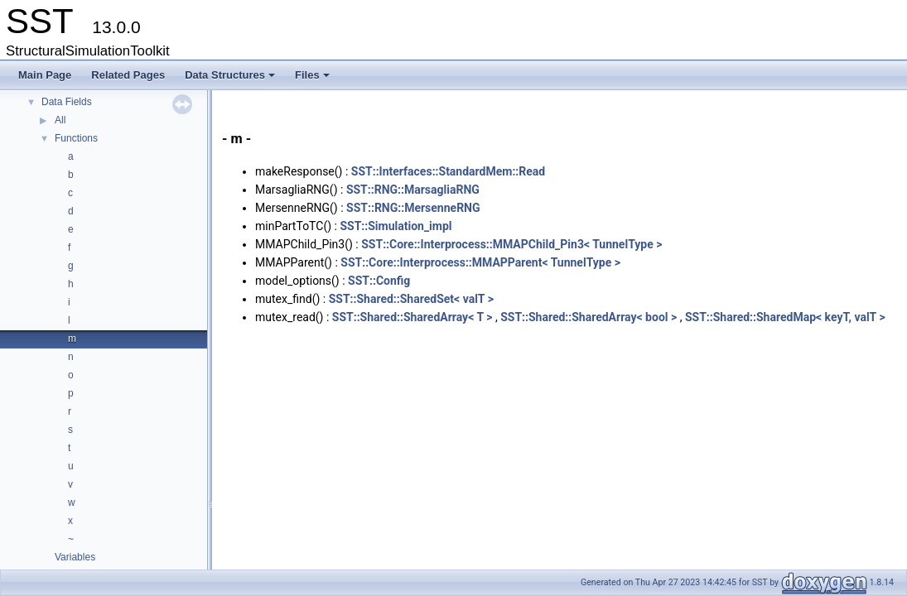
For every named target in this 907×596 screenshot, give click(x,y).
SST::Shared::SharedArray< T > (412, 317)
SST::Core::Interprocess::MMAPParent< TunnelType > (480, 262)
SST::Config (379, 280)
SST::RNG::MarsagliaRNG (413, 189)
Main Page (44, 75)
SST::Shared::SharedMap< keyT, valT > (785, 317)
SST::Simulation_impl (395, 226)
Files (313, 79)
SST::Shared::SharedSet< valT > (411, 298)
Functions (76, 138)
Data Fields (66, 102)
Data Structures (231, 79)
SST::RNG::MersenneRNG (413, 207)
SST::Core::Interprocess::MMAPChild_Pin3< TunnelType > (511, 244)
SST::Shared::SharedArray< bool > (588, 317)
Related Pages (128, 75)
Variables (75, 557)
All (60, 120)
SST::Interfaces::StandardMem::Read (448, 171)
